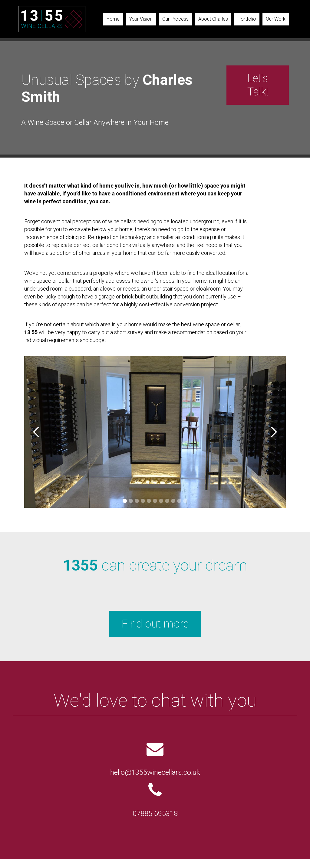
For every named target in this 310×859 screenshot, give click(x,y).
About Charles (213, 19)
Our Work (275, 19)
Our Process (175, 19)
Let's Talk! (257, 85)
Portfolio (247, 19)
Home (113, 19)
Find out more (155, 624)
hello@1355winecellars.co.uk (155, 772)
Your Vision (141, 19)
